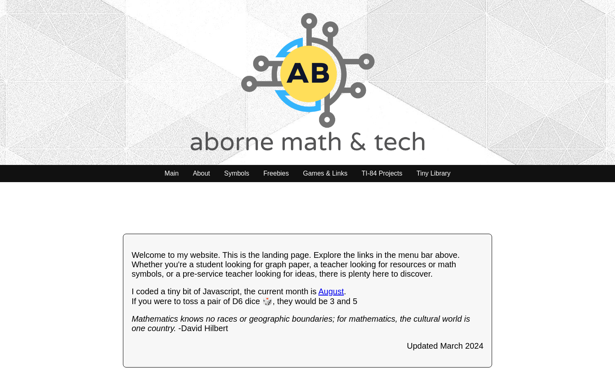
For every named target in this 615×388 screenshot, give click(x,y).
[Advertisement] (308, 207)
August (331, 291)
